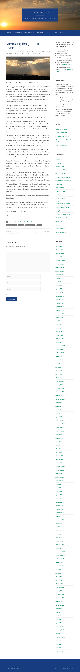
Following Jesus (60, 191)
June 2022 (58, 409)
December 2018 (60, 552)
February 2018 (59, 587)
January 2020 (59, 505)
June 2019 (58, 530)
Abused (57, 159)
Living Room (39, 33)
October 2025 (59, 267)
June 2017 (58, 616)
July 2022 (58, 406)
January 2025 (59, 299)
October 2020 (59, 473)
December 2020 (60, 466)
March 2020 (59, 498)
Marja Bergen (40, 12)
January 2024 (59, 342)
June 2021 (58, 445)
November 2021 (60, 427)
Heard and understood (32, 52)
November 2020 (60, 470)
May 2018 (58, 576)
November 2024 (60, 306)
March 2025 (59, 292)
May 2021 (58, 449)
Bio (56, 33)
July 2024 (58, 321)
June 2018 (58, 573)
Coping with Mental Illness (63, 180)
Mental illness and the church (35, 221)
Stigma (57, 225)
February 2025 (59, 296)
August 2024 (59, 317)
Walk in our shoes (60, 232)
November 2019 (60, 512)
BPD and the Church (61, 145)
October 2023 (59, 353)
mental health (30, 225)
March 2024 (59, 335)
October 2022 (59, 395)
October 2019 (59, 516)
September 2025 (60, 271)
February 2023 (59, 381)
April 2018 (58, 580)
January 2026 (59, 257)
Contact (63, 33)
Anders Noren (65, 668)
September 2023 (60, 356)
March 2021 (59, 456)
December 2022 (60, 388)
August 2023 (59, 360)
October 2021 (59, 431)
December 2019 (60, 509)
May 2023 (58, 370)
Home (9, 33)
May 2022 (58, 413)
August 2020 (59, 481)
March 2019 (59, 541)
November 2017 (60, 598)
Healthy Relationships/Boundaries (63, 202)
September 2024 (60, 314)
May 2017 (58, 619)
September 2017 (60, 605)
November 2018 (60, 555)
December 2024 (60, 303)
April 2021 (58, 452)
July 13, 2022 (9, 52)
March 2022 (59, 420)
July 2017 (58, 612)
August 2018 (59, 566)
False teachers (59, 188)
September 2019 (60, 520)
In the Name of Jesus (61, 129)
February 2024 (59, 338)
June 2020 (58, 488)
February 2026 (59, 253)
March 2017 (59, 626)
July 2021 (58, 441)
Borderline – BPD (60, 170)
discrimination (11, 225)
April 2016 (58, 648)
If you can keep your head (13, 232)
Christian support (60, 173)
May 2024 (58, 328)
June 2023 (58, 367)
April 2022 (58, 417)
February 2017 (59, 630)
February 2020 (59, 502)
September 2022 (60, 399)
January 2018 (59, 591)
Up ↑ (73, 668)
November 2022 (60, 392)
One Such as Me (65, 64)
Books (49, 33)
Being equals (19, 52)
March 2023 (59, 378)
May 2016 (58, 644)
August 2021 (59, 438)
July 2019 (58, 527)
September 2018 (60, 562)
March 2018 (59, 584)
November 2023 (60, 349)
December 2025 (60, 260)
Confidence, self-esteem (62, 177)
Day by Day (58, 184)
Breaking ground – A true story (41, 232)
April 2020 (58, 495)
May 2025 (58, 285)
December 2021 (60, 424)
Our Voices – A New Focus (23, 33)
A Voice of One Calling (62, 136)
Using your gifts (60, 228)
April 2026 (58, 246)
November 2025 (60, 264)
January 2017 (59, 633)
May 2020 (58, 491)
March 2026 (59, 250)
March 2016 (59, 651)
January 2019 (59, 548)
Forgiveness (58, 195)
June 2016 (58, 640)
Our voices (20, 53)
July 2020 (58, 484)
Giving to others (60, 198)
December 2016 (60, 637)
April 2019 (58, 537)
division (21, 225)
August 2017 (59, 608)
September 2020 (60, 477)
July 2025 (58, 278)
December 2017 (60, 594)
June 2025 (58, 282)
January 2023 (59, 385)
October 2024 (59, 310)
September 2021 (60, 434)
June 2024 (58, 324)
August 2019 (59, 523)
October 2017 (59, 601)
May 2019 (58, 534)
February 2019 (59, 544)
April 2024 (58, 331)
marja (28, 53)
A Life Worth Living (61, 132)
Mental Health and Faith (62, 214)
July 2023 (58, 363)
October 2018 (59, 559)
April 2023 (58, 374)
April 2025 (58, 289)
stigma (40, 225)
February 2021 (59, 459)
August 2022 (59, 402)
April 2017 (58, 623)
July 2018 (58, 569)
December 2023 (60, 346)
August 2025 (59, 275)
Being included (59, 166)
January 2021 (59, 463)
